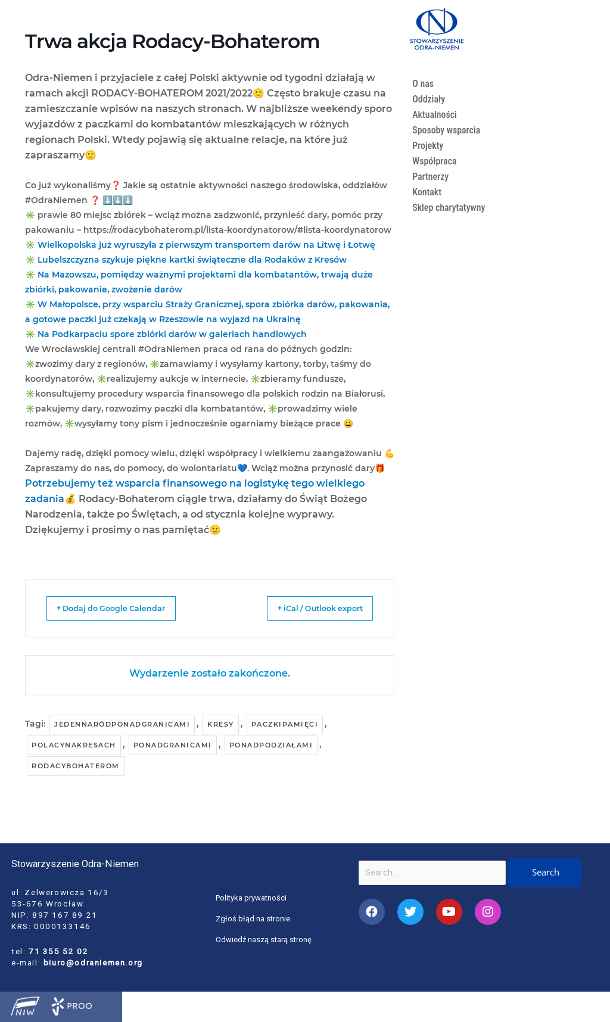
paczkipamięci (285, 724)
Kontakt (427, 192)
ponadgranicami (172, 745)
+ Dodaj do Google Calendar (123, 608)
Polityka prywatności (252, 897)
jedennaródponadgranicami (122, 724)
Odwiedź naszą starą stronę (264, 939)
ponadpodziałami (271, 745)
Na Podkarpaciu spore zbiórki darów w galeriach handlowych (172, 334)
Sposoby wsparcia (447, 130)
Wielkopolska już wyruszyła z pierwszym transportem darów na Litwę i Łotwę (206, 244)
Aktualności (435, 114)
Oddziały (429, 99)
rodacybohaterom (76, 766)
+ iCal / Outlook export (307, 608)
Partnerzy (431, 176)
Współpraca (435, 161)
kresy (220, 724)
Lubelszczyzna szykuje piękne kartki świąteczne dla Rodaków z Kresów (192, 259)
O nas (423, 83)
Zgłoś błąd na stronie (253, 918)
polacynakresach (74, 745)
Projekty (428, 145)
